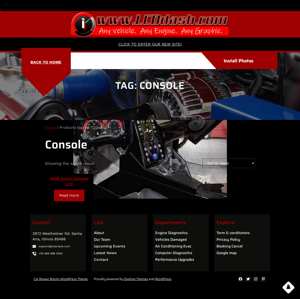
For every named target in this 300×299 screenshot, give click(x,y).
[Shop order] (228, 163)
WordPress (163, 279)
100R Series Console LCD (69, 181)
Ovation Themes (136, 279)
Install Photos (238, 60)
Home (50, 127)
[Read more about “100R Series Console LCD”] (69, 195)
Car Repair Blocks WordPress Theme (61, 279)
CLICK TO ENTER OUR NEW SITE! (150, 44)
